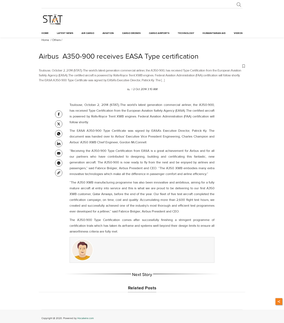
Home (45, 33)
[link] (58, 172)
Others (56, 40)
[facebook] (58, 114)
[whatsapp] (58, 133)
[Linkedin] (58, 143)
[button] (142, 66)
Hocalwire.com (85, 318)
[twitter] (58, 124)
